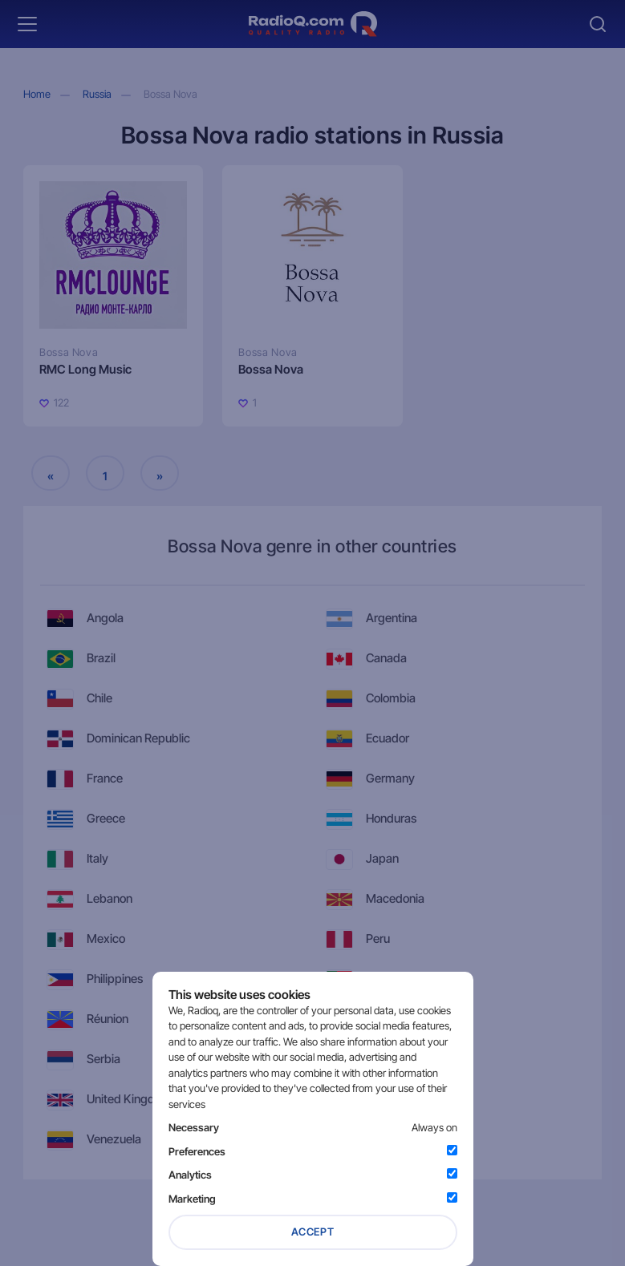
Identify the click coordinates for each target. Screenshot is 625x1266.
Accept (313, 1231)
